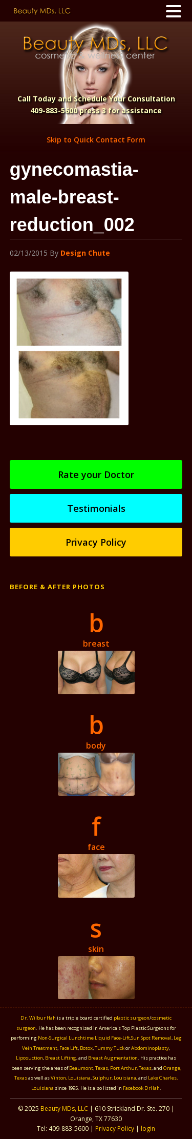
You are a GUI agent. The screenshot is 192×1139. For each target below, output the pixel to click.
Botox (86, 1048)
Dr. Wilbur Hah (38, 1017)
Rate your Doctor (96, 474)
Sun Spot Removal (151, 1037)
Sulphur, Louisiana (114, 1077)
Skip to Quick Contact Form (96, 139)
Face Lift (68, 1048)
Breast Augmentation (113, 1057)
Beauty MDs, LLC (64, 1108)
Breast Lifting (60, 1057)
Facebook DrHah (141, 1088)
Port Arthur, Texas (131, 1068)
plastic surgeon (132, 1017)
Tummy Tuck (109, 1048)
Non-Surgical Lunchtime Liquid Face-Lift (84, 1037)
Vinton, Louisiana (71, 1077)
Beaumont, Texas (88, 1068)
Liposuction (29, 1057)
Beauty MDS (96, 47)
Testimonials (96, 508)
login (148, 1128)
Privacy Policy (96, 542)
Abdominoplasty (150, 1048)
